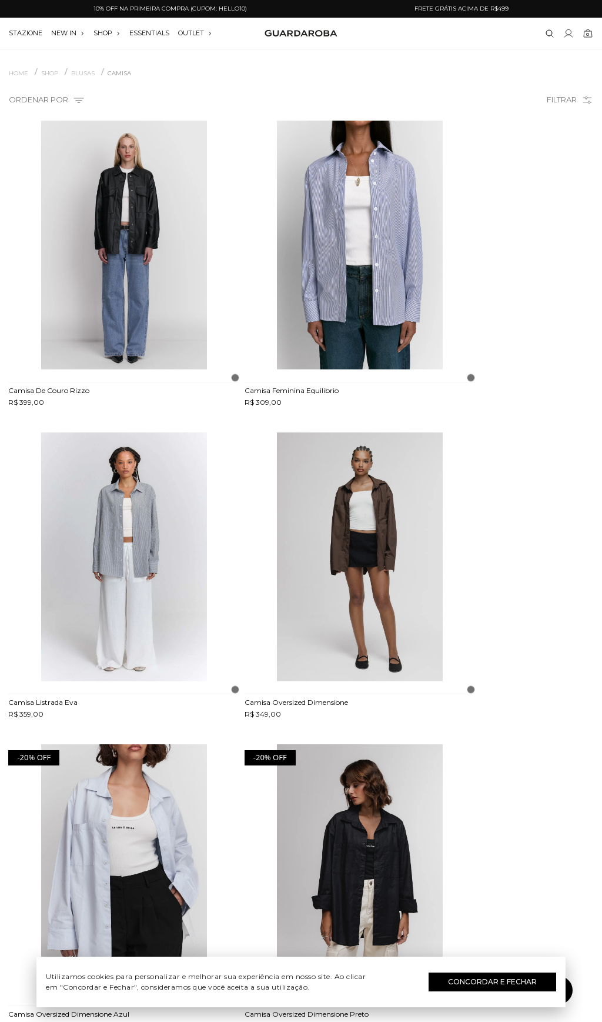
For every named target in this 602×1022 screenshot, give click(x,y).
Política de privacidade (100, 891)
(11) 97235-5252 (501, 839)
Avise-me (522, 597)
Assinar (563, 752)
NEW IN (68, 33)
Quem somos (100, 822)
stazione (25, 33)
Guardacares (100, 839)
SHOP (107, 33)
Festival (301, 822)
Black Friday (300, 908)
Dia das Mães (300, 857)
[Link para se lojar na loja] (568, 33)
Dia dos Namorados (301, 874)
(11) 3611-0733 (501, 822)
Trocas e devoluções (101, 857)
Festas (300, 891)
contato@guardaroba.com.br (501, 857)
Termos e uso (101, 874)
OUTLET (195, 33)
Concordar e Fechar (492, 981)
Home (18, 73)
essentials (149, 33)
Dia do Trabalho (301, 839)
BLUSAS (83, 73)
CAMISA (119, 73)
